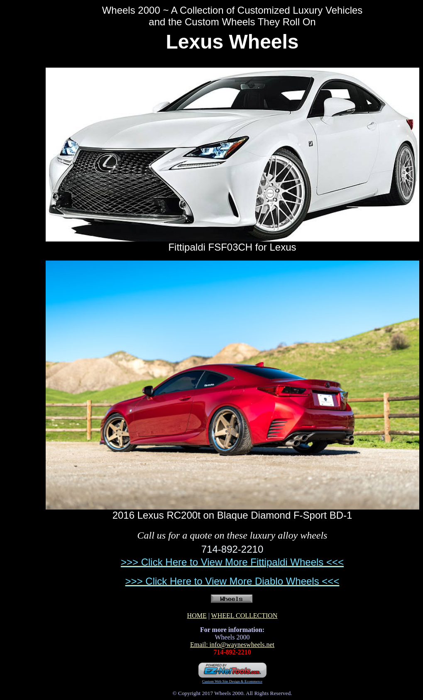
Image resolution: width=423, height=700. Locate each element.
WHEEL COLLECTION (244, 615)
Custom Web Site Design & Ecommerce (232, 681)
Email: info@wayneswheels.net (232, 644)
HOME (197, 615)
